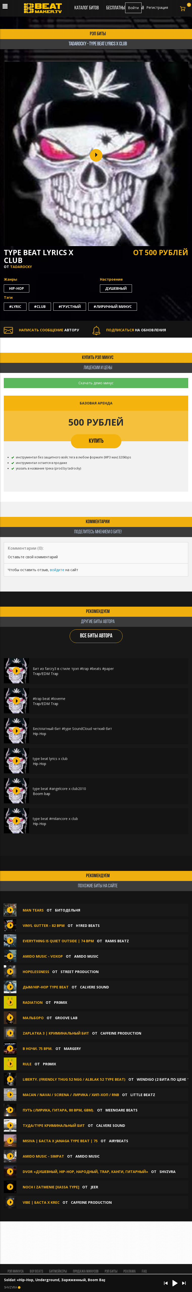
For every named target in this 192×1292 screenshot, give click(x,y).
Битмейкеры (58, 1272)
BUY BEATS (36, 1272)
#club (40, 306)
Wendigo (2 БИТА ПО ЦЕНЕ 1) (163, 1079)
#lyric (15, 306)
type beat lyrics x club (50, 758)
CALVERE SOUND (94, 987)
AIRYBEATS (118, 1140)
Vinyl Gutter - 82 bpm (44, 925)
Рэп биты (111, 1272)
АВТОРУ (41, 330)
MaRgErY (72, 1048)
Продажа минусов (86, 1272)
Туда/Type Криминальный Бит (54, 1125)
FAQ (144, 1272)
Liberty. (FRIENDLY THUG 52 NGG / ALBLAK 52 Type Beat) (74, 1079)
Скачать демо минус (96, 382)
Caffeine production (120, 1033)
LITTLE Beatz (142, 1094)
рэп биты (98, 34)
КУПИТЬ (96, 441)
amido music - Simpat (44, 1156)
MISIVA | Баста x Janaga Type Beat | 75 (60, 1140)
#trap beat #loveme (49, 698)
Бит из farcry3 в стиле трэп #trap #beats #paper (73, 668)
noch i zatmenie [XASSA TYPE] (51, 1187)
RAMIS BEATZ (117, 940)
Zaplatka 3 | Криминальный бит (56, 1033)
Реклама (129, 1272)
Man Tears (33, 910)
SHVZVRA (167, 1171)
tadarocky (21, 266)
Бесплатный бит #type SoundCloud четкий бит (72, 728)
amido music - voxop (43, 956)
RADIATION (33, 1002)
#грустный (70, 306)
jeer (94, 1187)
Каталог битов (86, 8)
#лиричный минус (113, 306)
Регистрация (157, 7)
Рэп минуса (16, 1272)
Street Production (80, 971)
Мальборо (33, 1017)
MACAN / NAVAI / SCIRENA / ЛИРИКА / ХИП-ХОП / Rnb (71, 1094)
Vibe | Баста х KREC (41, 1202)
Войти (133, 7)
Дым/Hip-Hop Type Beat (46, 987)
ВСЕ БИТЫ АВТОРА (96, 636)
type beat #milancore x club (55, 818)
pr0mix (60, 1002)
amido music (86, 956)
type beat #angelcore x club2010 (59, 788)
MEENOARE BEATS (121, 1110)
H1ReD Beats (88, 925)
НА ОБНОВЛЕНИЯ (129, 330)
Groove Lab (66, 1017)
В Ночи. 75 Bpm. (37, 1048)
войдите (57, 569)
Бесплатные (116, 8)
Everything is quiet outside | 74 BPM (58, 940)
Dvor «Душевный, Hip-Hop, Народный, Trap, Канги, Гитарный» (85, 1171)
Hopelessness (36, 971)
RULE (27, 1064)
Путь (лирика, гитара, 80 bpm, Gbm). (58, 1110)
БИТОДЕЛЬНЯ (67, 910)
